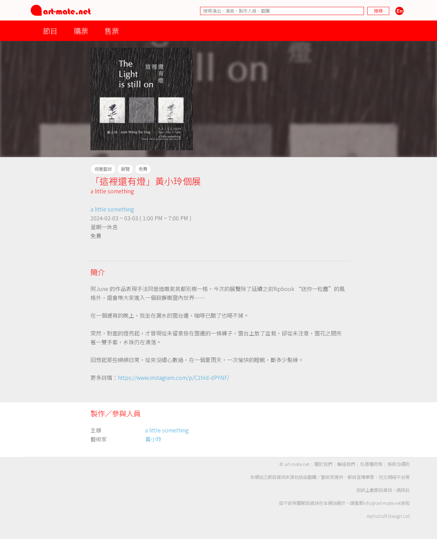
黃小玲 (153, 439)
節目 (50, 30)
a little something (112, 191)
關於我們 (323, 464)
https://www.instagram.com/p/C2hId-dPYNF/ (173, 377)
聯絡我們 (346, 464)
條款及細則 (398, 464)
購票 (81, 30)
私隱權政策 (371, 464)
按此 (405, 490)
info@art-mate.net (382, 503)
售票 (111, 30)
